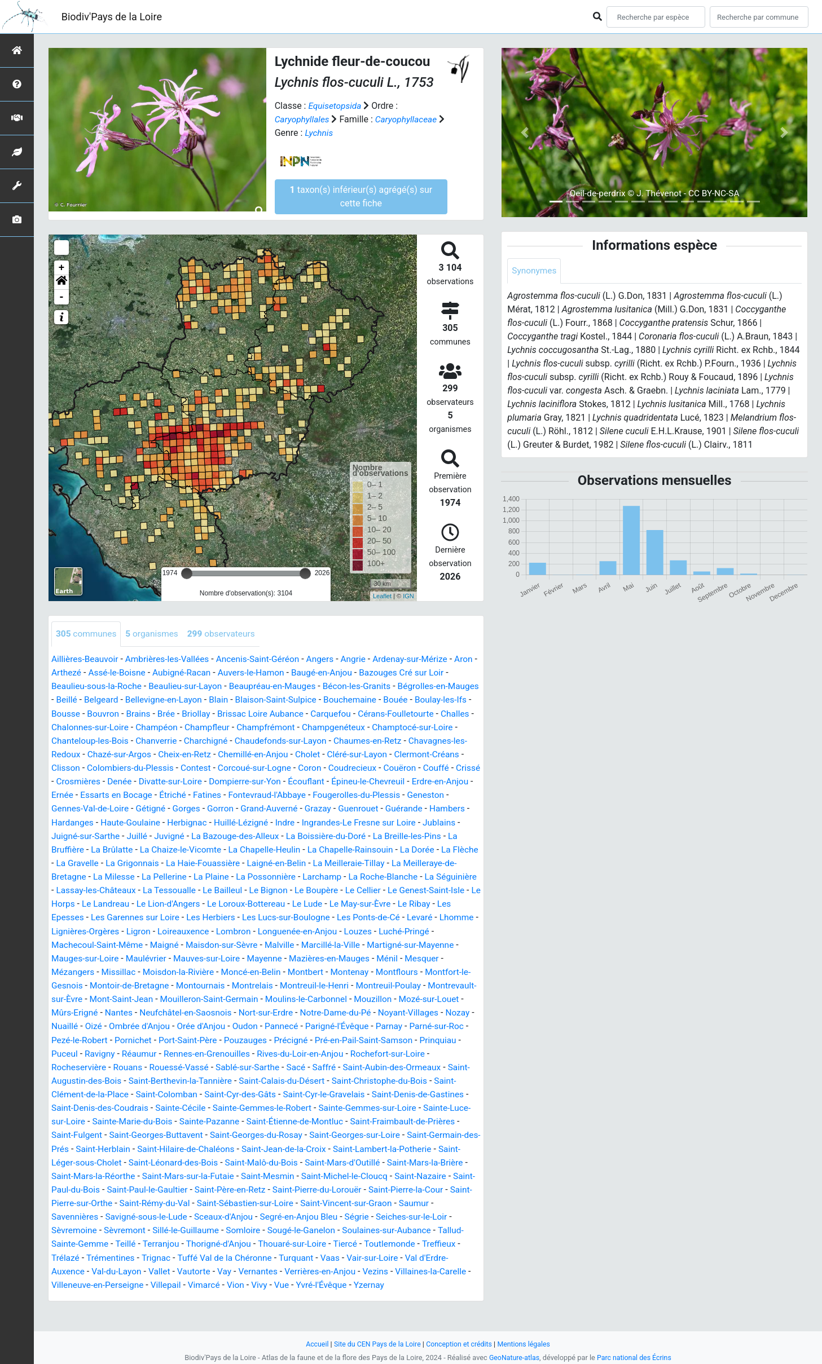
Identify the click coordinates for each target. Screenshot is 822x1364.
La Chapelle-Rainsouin (165, 862)
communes (87, 634)
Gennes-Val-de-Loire (275, 808)
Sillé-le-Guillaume (303, 1241)
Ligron (64, 943)
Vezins (94, 1295)
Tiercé (63, 1268)
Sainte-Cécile (227, 1119)
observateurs (226, 634)
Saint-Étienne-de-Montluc (352, 1133)
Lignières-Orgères (433, 930)
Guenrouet (147, 821)
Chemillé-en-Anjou (358, 754)
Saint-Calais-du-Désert (313, 1092)
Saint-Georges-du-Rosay (311, 1146)
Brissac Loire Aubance (328, 713)
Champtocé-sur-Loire (93, 740)
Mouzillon (321, 1011)
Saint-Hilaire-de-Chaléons (267, 1160)
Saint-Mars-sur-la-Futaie (279, 1187)
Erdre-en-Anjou (208, 794)
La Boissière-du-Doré (141, 849)
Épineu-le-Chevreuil (134, 794)
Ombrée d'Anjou (107, 1038)
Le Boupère (218, 903)
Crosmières (238, 781)
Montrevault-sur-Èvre (396, 997)
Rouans (130, 1079)
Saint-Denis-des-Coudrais (144, 1119)
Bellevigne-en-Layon (213, 700)
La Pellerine (436, 876)
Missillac (451, 970)
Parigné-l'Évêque (312, 1038)
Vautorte (331, 1282)
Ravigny (101, 1065)
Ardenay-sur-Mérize (422, 659)
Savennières (193, 1227)
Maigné (66, 957)
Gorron (409, 808)
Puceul (64, 1065)
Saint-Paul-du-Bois (183, 1200)
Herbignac (403, 821)
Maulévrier (72, 970)
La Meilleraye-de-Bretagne (304, 876)
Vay (362, 1282)
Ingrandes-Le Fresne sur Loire (176, 835)
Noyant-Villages (365, 1024)
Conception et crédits (460, 1344)
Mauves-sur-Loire (135, 970)
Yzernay (106, 1309)
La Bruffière (290, 849)
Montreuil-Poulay (314, 997)
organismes (155, 634)
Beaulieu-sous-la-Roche (120, 686)
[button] (61, 282)
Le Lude (228, 916)
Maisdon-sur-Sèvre (125, 957)
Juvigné (405, 835)
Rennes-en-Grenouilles (212, 1065)
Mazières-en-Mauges (262, 970)
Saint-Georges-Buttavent (207, 1146)
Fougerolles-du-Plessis (136, 808)
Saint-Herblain (181, 1160)
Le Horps (397, 903)
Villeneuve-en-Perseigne (244, 1295)
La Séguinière (305, 889)
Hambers (238, 821)
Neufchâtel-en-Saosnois (134, 1024)
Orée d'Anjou (171, 1038)
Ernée (256, 794)
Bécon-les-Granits (389, 686)
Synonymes (535, 271)
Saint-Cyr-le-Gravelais (356, 1106)
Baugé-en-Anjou (356, 673)
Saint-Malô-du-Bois (342, 1173)
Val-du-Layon (251, 1282)
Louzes (290, 943)
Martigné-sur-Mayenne (321, 957)
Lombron (162, 943)
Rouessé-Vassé (183, 1079)
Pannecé (254, 1038)
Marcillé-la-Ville (238, 957)
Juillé (372, 835)
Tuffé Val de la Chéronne (363, 1268)
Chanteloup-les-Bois (182, 740)
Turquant (437, 1268)
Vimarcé (353, 1295)
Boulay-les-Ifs (78, 713)
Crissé (196, 781)
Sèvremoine (188, 1241)
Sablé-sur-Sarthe (254, 1079)
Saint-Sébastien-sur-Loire (397, 1214)
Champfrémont (365, 727)
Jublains (259, 835)
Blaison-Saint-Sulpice (330, 700)
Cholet (414, 754)
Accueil (313, 1344)
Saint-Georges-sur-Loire (413, 1146)
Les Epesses (387, 916)
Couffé (162, 781)
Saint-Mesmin (361, 1187)
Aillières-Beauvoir (86, 659)
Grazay (104, 821)
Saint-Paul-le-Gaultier (269, 1200)
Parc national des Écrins (635, 1357)
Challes (121, 727)
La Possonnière (114, 889)
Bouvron (165, 713)
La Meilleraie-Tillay (207, 876)
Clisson (172, 767)
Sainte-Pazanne (264, 1133)
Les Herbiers (118, 930)
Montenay (265, 984)
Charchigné (302, 740)
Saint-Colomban (193, 1106)
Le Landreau (447, 903)
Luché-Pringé (338, 943)
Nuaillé (449, 1024)
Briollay (261, 713)
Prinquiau (429, 1052)
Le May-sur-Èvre (283, 916)
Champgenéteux (435, 727)
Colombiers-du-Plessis (238, 767)
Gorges (374, 808)
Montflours (314, 984)
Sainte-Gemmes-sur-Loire (421, 1119)
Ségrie (64, 1241)
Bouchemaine (406, 700)
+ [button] (62, 268)
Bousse (127, 713)
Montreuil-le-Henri (238, 997)
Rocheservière (79, 1079)
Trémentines (245, 1268)
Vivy (410, 1295)
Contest (306, 767)
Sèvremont (240, 1241)
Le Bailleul (122, 903)
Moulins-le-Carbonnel (252, 1011)
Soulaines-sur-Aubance (97, 1255)
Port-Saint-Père (170, 1052)
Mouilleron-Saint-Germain (152, 1011)
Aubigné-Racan (212, 673)
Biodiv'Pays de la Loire (111, 17)
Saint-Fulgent (125, 1146)
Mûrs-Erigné (441, 1011)
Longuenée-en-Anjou (228, 943)
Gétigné (337, 808)
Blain (270, 700)
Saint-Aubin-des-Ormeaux (403, 1079)
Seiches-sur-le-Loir (120, 1241)
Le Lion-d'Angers (84, 916)
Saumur (145, 1227)
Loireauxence (110, 943)
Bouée (454, 700)
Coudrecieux (76, 781)
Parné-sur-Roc (414, 1038)
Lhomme (372, 930)
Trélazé (199, 1268)
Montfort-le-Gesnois (383, 984)
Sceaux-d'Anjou (347, 1227)
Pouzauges (230, 1052)
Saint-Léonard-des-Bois (250, 1173)
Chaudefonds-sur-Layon (379, 740)
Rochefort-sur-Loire (399, 1065)
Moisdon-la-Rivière (88, 984)
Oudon (217, 1038)
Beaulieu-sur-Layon (212, 686)
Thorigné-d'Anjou (349, 1255)
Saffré (333, 1079)
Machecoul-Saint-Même (419, 943)
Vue (433, 1295)
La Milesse (384, 876)
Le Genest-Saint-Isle (332, 903)
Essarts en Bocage (312, 794)
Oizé (60, 1038)
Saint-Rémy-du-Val (303, 1214)
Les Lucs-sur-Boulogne (196, 930)
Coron (424, 767)
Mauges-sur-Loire (408, 957)
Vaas (61, 1282)
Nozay (416, 1024)
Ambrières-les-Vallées (171, 659)
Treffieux (160, 1268)
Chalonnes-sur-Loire (183, 727)
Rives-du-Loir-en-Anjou (308, 1065)
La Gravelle (327, 862)
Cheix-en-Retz (287, 754)
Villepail (314, 1295)
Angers (329, 659)
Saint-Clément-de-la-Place (103, 1106)
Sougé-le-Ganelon (423, 1241)
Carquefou (400, 713)
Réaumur (142, 1065)
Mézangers (404, 970)
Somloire (362, 1241)
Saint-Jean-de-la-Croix (368, 1160)
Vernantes (396, 1282)
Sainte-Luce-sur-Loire (93, 1133)
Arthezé (92, 673)
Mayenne (195, 970)
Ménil (322, 970)
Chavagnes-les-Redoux (134, 754)
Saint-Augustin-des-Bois (99, 1092)
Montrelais (173, 997)
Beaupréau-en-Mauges (302, 686)
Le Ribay (338, 916)
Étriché (370, 794)
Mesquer (357, 970)
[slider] (186, 573)
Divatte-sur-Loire (333, 781)
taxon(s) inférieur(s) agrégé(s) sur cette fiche (361, 196)
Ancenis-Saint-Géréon (265, 659)
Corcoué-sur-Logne (367, 767)
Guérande (193, 821)
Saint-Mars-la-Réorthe (180, 1187)
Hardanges (285, 821)
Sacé (304, 1079)
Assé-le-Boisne (144, 673)
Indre (100, 835)
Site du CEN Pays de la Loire (376, 1344)
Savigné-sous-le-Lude (267, 1227)
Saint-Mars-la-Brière (90, 1187)
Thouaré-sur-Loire (425, 1255)
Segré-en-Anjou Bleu (424, 1227)
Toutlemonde (109, 1268)
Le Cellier (267, 903)
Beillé (114, 700)
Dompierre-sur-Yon (410, 781)
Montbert (220, 984)
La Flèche (279, 862)
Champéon (252, 727)
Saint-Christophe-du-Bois (414, 1092)
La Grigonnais (383, 862)
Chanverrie (251, 740)
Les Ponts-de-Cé (281, 930)
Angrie (363, 659)
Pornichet (114, 1052)
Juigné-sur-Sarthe (318, 835)
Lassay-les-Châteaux (380, 889)
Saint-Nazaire (113, 1200)
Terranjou (290, 1255)
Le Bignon (170, 903)
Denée (281, 781)
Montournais (119, 997)
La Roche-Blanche (235, 889)
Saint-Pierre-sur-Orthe (217, 1214)
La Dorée (235, 862)
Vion (386, 1295)
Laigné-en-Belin (133, 876)
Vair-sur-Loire (105, 1282)
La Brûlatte (342, 849)
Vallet (295, 1282)
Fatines (406, 794)
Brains (202, 713)
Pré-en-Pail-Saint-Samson (352, 1052)
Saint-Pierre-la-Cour (127, 1214)
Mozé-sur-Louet (379, 1011)
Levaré (335, 930)
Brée (231, 713)
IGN (408, 596)
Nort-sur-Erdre (218, 1024)
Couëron (125, 781)
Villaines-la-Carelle (152, 1295)
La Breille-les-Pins (225, 849)
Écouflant (70, 794)
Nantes (65, 1024)
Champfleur (304, 727)
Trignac (292, 1268)
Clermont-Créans (116, 767)
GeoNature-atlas (513, 1357)
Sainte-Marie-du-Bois (184, 1133)
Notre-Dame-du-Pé (290, 1024)
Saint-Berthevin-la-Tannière (207, 1092)
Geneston (208, 808)
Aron (61, 673)
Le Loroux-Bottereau (165, 916)
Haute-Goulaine (345, 821)
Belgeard (149, 700)
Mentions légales (527, 1344)
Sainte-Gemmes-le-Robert (312, 1119)
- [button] (62, 297)
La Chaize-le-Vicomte (413, 849)
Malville (185, 957)
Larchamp (172, 889)
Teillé (253, 1255)
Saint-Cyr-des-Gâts (269, 1106)
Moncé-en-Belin (164, 984)
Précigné (276, 1052)
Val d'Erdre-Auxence (178, 1282)
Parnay (365, 1038)
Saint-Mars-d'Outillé (425, 1173)
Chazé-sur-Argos (219, 754)
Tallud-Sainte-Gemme (193, 1255)
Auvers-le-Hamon (283, 673)
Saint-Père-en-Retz (355, 1200)
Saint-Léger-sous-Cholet (149, 1173)
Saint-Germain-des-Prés (98, 1160)
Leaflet (382, 596)
